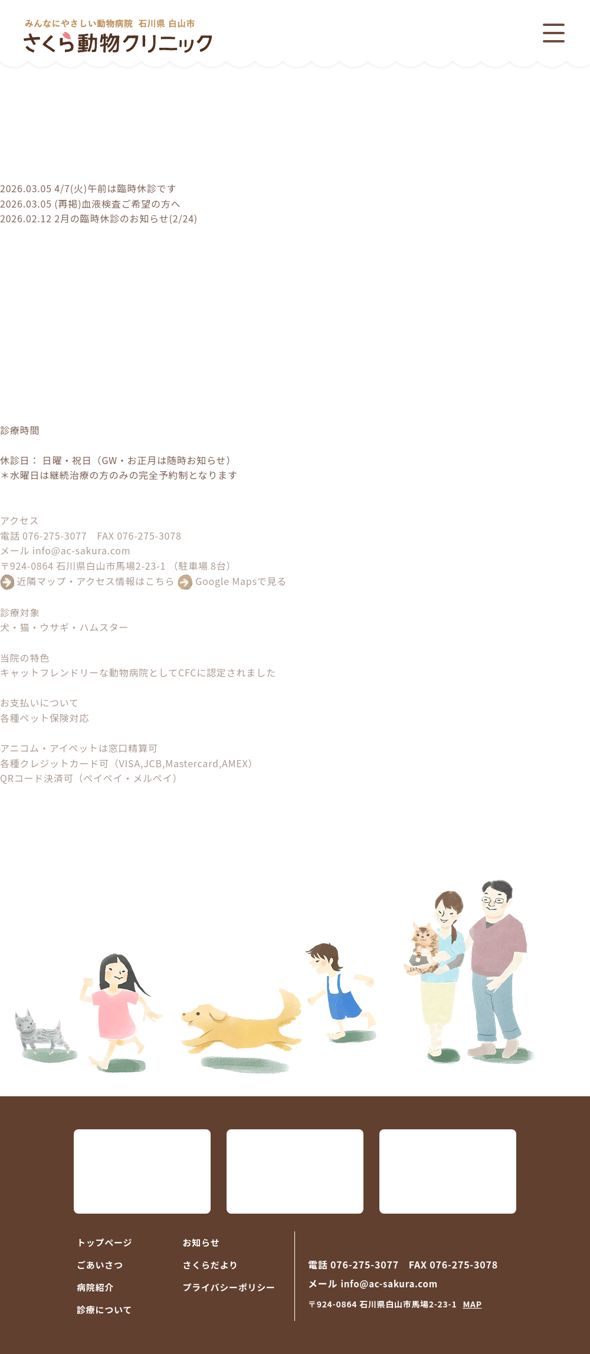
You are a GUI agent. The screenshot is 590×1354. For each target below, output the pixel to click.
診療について (104, 1309)
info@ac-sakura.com (81, 550)
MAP (472, 1304)
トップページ (104, 1242)
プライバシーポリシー (229, 1287)
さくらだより (210, 1264)
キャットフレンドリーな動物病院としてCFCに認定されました (138, 672)
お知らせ (201, 1242)
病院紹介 (95, 1287)
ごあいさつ (100, 1264)
